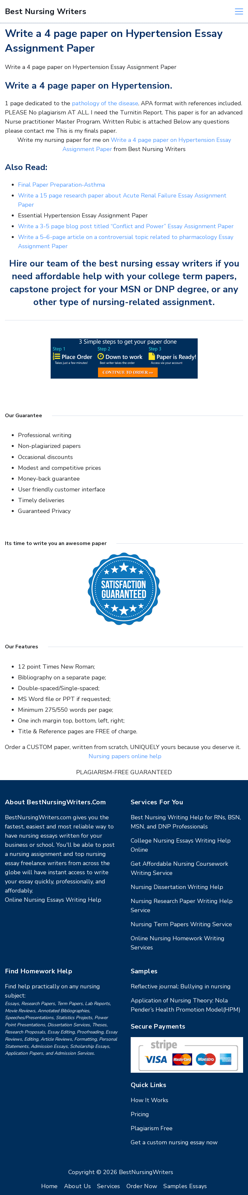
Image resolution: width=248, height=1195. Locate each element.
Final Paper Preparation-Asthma (61, 185)
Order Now (141, 1186)
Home (49, 1186)
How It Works (149, 1100)
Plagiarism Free (152, 1128)
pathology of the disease (105, 103)
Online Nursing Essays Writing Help (53, 900)
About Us (77, 1186)
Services (108, 1186)
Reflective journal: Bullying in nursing (181, 986)
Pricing (140, 1114)
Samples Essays (185, 1186)
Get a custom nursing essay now (174, 1142)
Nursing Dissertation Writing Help (177, 887)
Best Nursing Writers (45, 11)
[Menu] (239, 11)
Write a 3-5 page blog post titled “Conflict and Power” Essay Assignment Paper (126, 226)
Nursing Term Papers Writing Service (181, 924)
